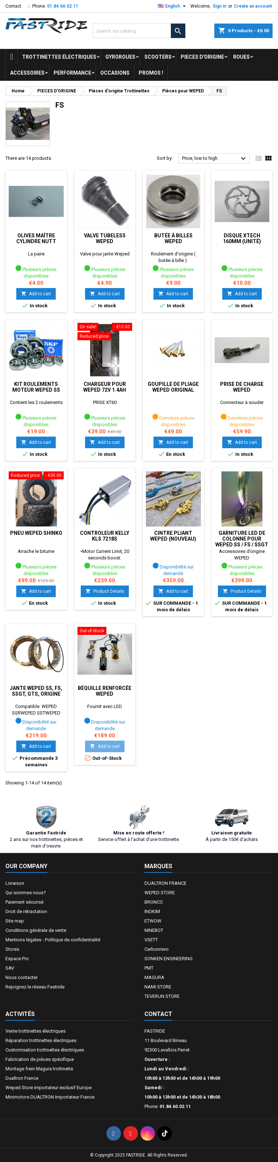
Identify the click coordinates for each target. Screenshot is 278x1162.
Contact (13, 6)
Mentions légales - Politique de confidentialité (52, 939)
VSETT (151, 939)
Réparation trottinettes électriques (40, 1040)
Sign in (219, 6)
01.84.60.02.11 (62, 6)
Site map (14, 921)
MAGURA (154, 977)
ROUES (241, 57)
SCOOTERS (158, 57)
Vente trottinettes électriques (35, 1031)
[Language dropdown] (173, 6)
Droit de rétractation (26, 911)
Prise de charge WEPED (242, 387)
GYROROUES (120, 57)
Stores (12, 949)
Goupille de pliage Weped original (173, 387)
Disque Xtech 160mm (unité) (242, 238)
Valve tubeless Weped (105, 238)
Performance (72, 73)
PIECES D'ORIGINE (202, 57)
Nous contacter (21, 977)
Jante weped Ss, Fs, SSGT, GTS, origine (36, 691)
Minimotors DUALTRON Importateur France (49, 1097)
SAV (9, 968)
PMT (148, 968)
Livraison (14, 883)
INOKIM (152, 911)
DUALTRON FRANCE (165, 883)
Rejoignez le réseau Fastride (34, 987)
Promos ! (151, 73)
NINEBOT (153, 930)
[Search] (139, 31)
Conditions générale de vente (35, 930)
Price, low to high (215, 158)
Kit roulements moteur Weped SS (36, 387)
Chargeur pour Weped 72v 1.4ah (104, 387)
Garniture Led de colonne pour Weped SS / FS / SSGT (241, 538)
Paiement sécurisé (24, 902)
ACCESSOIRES (27, 73)
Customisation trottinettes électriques (44, 1050)
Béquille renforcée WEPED (104, 691)
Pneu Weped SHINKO (36, 533)
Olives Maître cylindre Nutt (36, 238)
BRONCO (153, 902)
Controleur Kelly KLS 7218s (104, 536)
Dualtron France (21, 1078)
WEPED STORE (159, 892)
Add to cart (36, 293)
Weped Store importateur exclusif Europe (48, 1087)
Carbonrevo (156, 949)
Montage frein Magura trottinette (39, 1068)
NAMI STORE (157, 987)
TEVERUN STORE (162, 996)
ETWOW (152, 921)
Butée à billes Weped (173, 238)
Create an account (253, 6)
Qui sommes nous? (25, 892)
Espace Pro (17, 958)
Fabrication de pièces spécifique (39, 1059)
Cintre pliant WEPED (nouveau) (173, 536)
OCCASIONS (115, 73)
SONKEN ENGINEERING (168, 958)
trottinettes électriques (59, 57)
